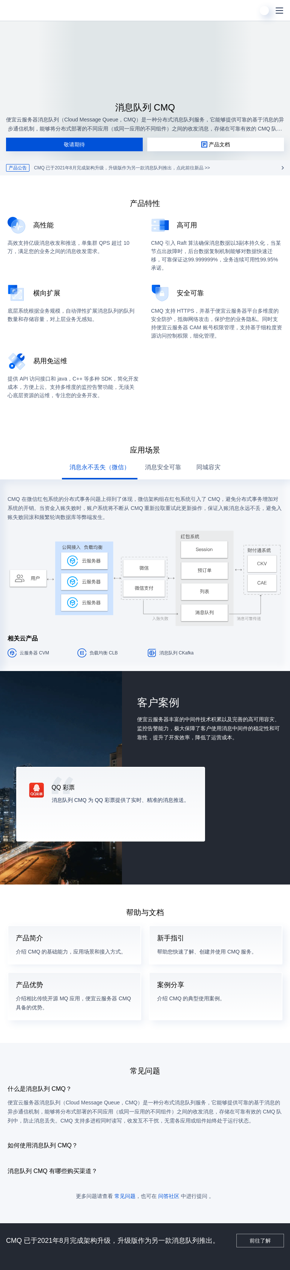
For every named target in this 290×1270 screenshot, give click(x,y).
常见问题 (125, 1196)
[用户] (264, 10)
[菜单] (279, 10)
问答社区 (168, 1196)
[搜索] (249, 10)
